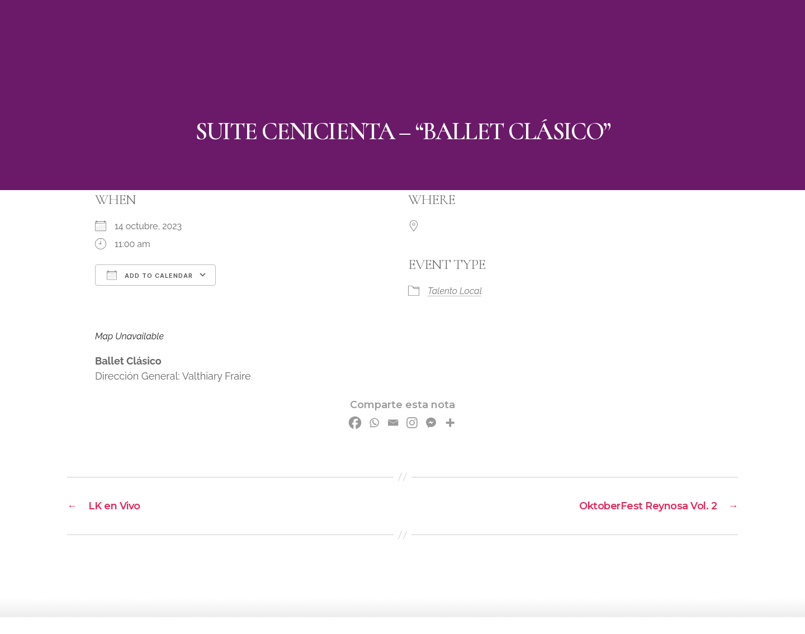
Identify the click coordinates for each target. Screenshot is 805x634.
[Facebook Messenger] (431, 422)
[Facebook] (355, 422)
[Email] (393, 422)
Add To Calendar (150, 275)
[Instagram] (412, 422)
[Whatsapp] (374, 422)
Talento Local (455, 291)
